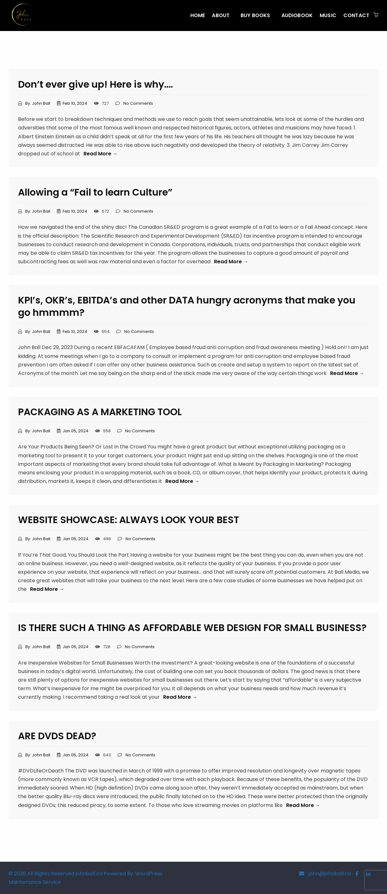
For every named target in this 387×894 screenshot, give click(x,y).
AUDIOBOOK (297, 15)
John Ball (41, 103)
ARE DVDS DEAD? (57, 736)
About (221, 15)
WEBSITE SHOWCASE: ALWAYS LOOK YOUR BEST (128, 520)
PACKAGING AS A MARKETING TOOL (100, 412)
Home (197, 15)
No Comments (138, 103)
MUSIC (328, 15)
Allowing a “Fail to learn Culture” (95, 192)
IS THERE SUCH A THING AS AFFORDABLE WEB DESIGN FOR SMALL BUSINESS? (192, 628)
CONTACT (356, 15)
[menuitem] (198, 15)
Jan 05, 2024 (76, 431)
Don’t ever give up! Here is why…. (95, 84)
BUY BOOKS (255, 15)
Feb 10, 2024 (75, 103)
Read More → (100, 153)
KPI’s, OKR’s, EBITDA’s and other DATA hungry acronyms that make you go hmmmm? (186, 306)
